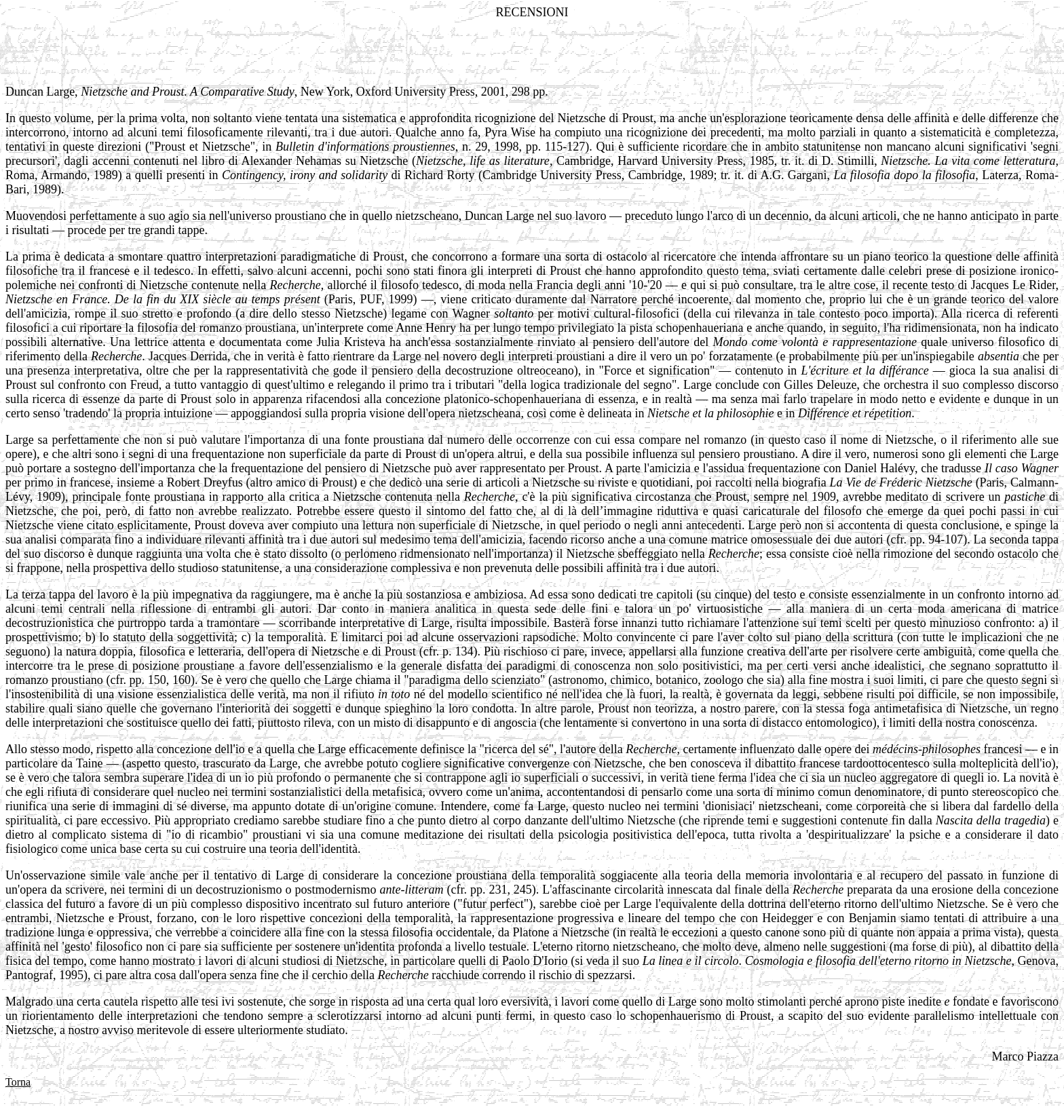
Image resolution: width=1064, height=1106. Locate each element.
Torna (18, 1082)
